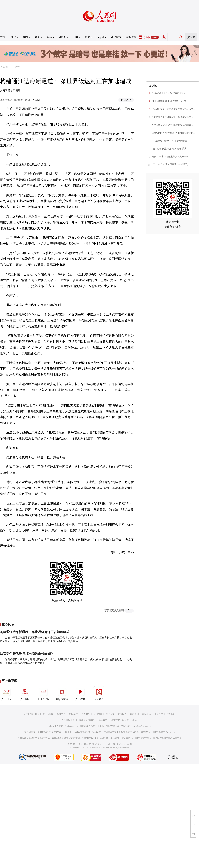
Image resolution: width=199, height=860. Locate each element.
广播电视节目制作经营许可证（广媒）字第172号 (127, 732)
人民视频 (80, 693)
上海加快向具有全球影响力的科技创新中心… (173, 133)
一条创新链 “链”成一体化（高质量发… (170, 141)
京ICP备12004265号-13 (163, 732)
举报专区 (131, 37)
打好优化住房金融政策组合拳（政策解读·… (173, 117)
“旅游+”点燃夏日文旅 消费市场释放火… (171, 93)
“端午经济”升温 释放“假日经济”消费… (170, 148)
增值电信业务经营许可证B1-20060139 (83, 732)
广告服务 (85, 714)
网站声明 (134, 714)
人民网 (3, 67)
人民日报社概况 (31, 714)
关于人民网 (48, 714)
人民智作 (98, 693)
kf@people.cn (71, 726)
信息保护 (158, 714)
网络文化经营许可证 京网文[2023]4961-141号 (76, 738)
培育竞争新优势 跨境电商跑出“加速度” (27, 654)
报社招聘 (61, 714)
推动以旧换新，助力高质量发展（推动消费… (173, 109)
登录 (192, 37)
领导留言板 (62, 693)
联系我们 (171, 714)
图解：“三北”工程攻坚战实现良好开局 (170, 156)
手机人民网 (43, 693)
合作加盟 (97, 714)
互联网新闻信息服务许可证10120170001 (43, 732)
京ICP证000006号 (143, 738)
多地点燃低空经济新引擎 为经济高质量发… (173, 125)
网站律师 (146, 714)
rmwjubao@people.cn (141, 726)
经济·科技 (15, 67)
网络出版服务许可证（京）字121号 (117, 738)
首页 (2, 37)
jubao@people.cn (129, 720)
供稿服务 (110, 714)
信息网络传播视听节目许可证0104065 (36, 738)
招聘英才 (73, 714)
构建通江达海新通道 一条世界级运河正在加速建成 (34, 632)
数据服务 (122, 714)
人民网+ (24, 693)
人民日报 (6, 693)
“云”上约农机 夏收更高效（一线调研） (170, 164)
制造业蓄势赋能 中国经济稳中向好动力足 (171, 101)
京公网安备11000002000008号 (167, 738)
